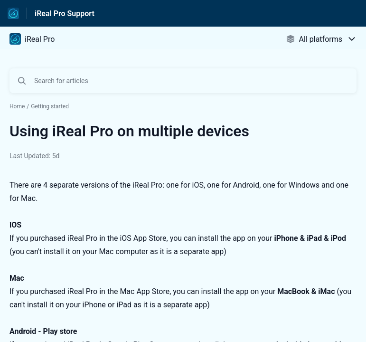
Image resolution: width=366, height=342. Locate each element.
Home (17, 106)
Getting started (50, 106)
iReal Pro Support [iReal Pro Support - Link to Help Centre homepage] (64, 13)
